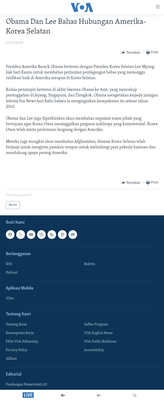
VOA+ (10, 298)
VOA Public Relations (100, 341)
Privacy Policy (16, 350)
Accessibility (94, 350)
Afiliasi (11, 359)
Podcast (12, 272)
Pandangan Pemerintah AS (26, 384)
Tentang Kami (16, 324)
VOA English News (98, 333)
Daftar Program (96, 324)
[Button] (130, 52)
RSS (9, 264)
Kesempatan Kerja (20, 333)
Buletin (89, 264)
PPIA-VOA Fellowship (22, 341)
